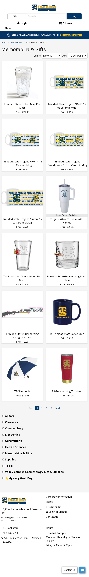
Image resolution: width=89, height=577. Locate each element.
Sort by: (37, 55)
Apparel (10, 416)
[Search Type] (17, 16)
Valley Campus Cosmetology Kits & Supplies (34, 472)
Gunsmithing (13, 441)
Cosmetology (14, 428)
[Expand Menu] (2, 28)
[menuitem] (45, 416)
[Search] (47, 16)
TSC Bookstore (9, 528)
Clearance (11, 422)
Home (3, 42)
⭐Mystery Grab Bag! (19, 478)
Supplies (10, 459)
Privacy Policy (53, 506)
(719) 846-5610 (9, 533)
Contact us (52, 516)
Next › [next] (58, 408)
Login (22, 23)
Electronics (12, 434)
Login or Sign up (56, 511)
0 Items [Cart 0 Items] (65, 23)
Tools (9, 465)
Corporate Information (59, 496)
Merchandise (16, 42)
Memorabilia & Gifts (18, 453)
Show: (65, 55)
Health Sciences (15, 447)
